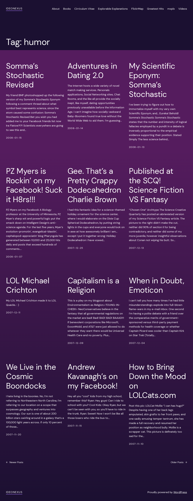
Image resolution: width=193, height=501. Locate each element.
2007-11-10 (136, 443)
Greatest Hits (155, 9)
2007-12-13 (136, 248)
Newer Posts (14, 462)
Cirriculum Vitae (84, 9)
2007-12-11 (13, 312)
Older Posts (179, 462)
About (56, 9)
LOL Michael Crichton (27, 285)
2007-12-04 (137, 343)
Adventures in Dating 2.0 (92, 70)
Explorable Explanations (113, 9)
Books (67, 9)
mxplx (171, 9)
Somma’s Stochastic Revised (25, 75)
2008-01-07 (14, 256)
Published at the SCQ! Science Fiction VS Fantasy (156, 185)
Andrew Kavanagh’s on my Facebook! (93, 376)
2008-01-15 (14, 137)
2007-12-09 (76, 343)
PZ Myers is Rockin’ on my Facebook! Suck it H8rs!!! (34, 185)
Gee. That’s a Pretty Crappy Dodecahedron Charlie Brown (94, 185)
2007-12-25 (75, 248)
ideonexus (14, 8)
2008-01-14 (75, 128)
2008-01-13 (136, 147)
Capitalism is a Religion (93, 285)
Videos (182, 9)
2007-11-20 (13, 434)
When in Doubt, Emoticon (156, 285)
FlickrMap (137, 9)
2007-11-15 (75, 425)
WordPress (180, 492)
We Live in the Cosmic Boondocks (31, 376)
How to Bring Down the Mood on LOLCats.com (157, 381)
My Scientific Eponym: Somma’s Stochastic (152, 80)
